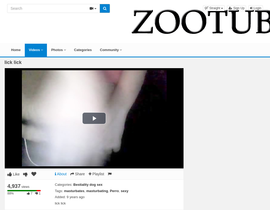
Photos (58, 50)
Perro (114, 191)
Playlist (96, 174)
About (61, 174)
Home (16, 50)
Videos (36, 50)
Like (13, 174)
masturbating (97, 191)
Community (111, 50)
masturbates (74, 191)
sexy (124, 191)
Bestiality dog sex (88, 185)
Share (77, 174)
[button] (214, 8)
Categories (83, 50)
